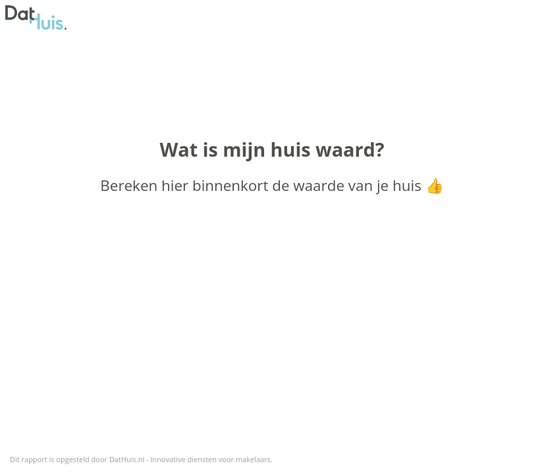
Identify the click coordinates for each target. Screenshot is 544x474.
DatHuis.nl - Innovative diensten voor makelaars (190, 459)
